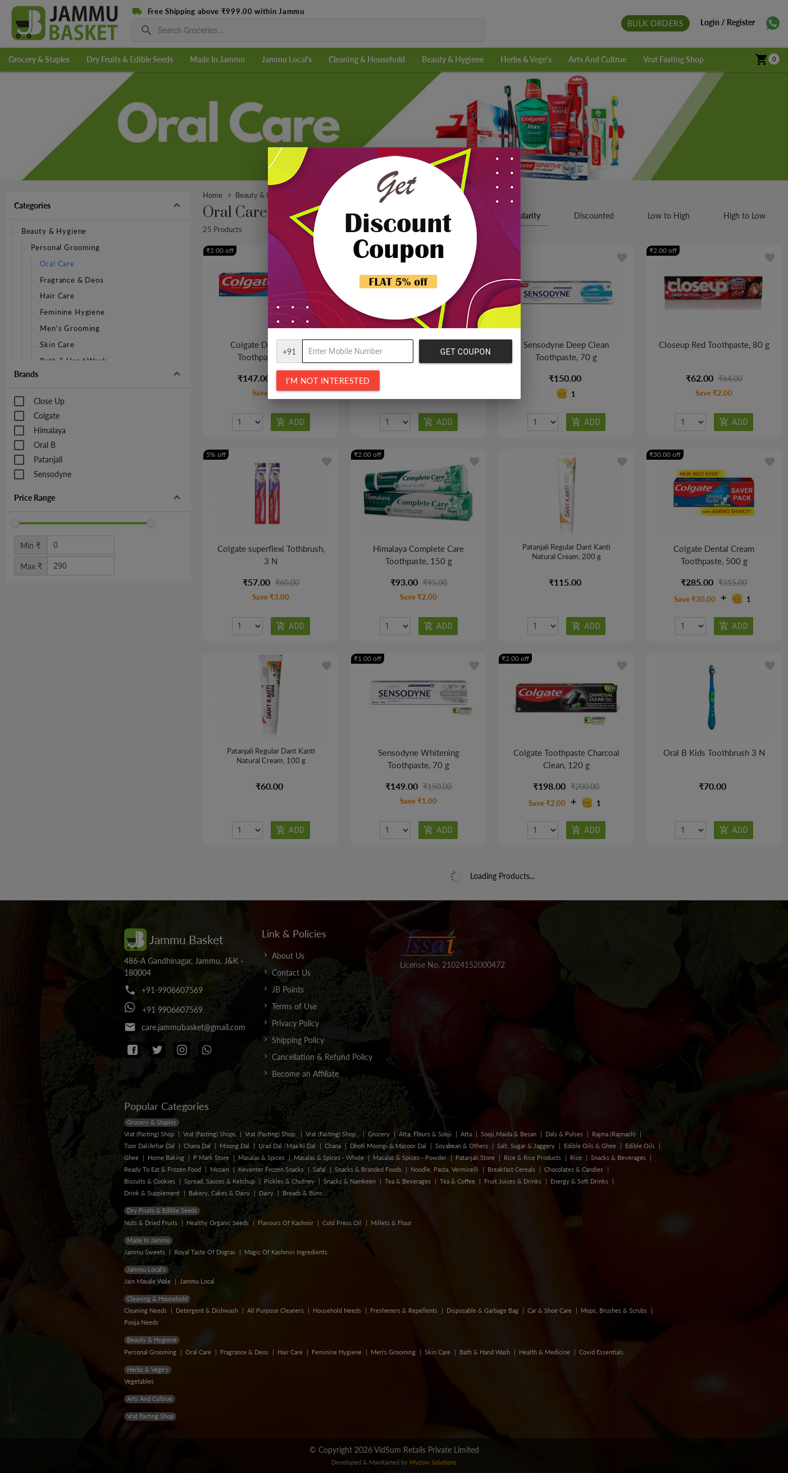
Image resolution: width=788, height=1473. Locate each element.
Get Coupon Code (465, 355)
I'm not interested (328, 381)
